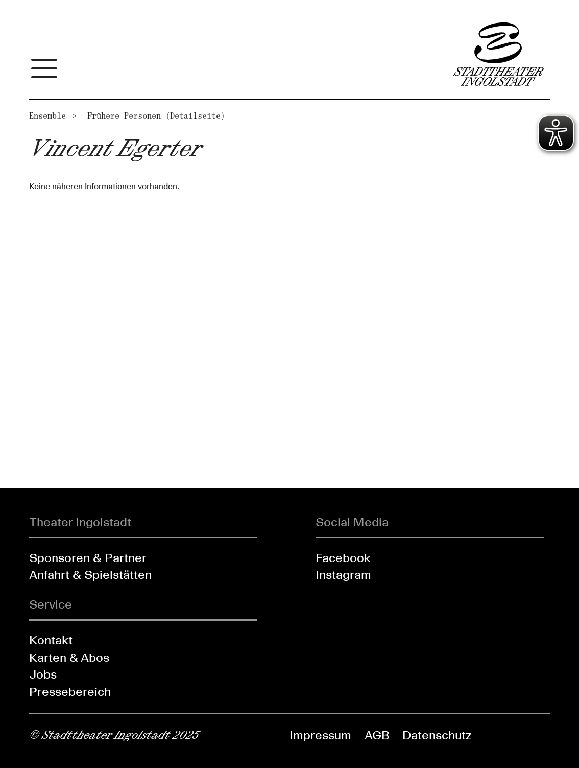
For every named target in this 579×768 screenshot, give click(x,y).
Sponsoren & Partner (88, 557)
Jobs (43, 674)
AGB (377, 735)
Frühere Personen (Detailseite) (156, 116)
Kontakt (51, 640)
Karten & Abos (69, 657)
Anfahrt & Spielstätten (90, 574)
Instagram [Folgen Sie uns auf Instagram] (343, 574)
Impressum (320, 735)
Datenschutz (436, 735)
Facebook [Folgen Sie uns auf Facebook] (343, 557)
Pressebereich (70, 691)
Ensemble (47, 116)
